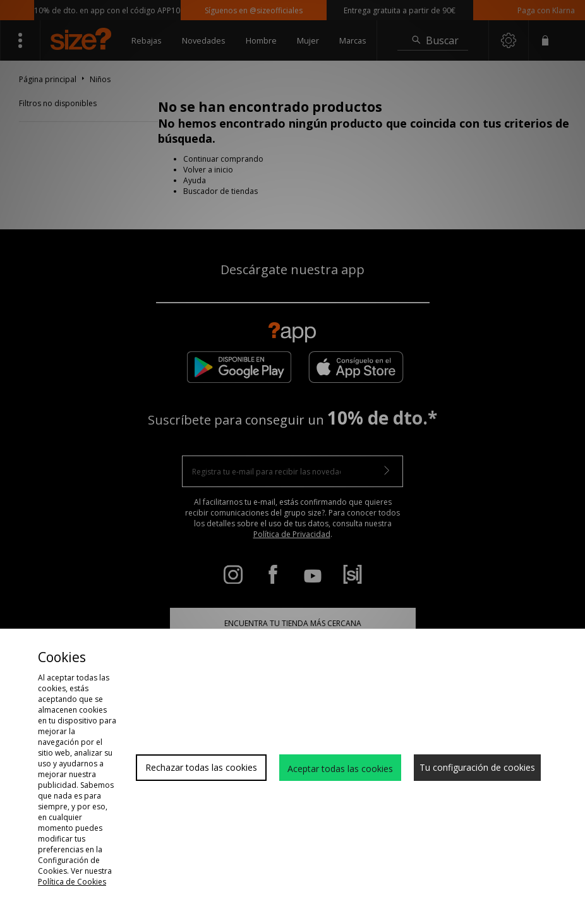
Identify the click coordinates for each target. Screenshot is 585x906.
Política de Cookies (72, 881)
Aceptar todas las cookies (340, 769)
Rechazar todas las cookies (201, 767)
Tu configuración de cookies (477, 767)
